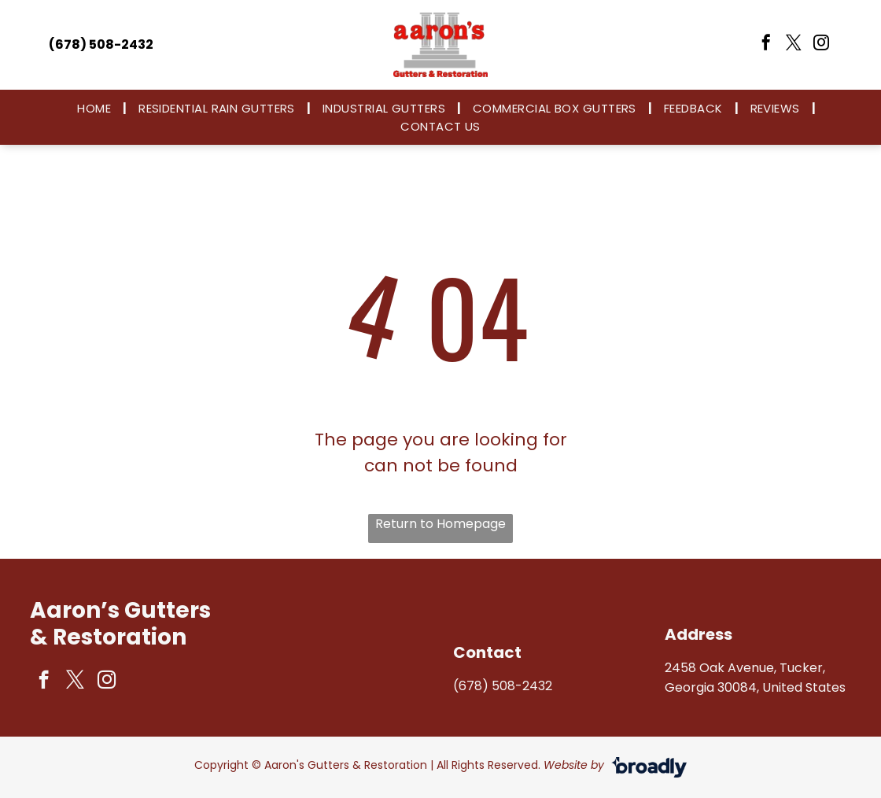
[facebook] (766, 44)
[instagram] (821, 44)
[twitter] (793, 44)
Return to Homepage (440, 524)
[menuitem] (96, 108)
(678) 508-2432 (502, 686)
